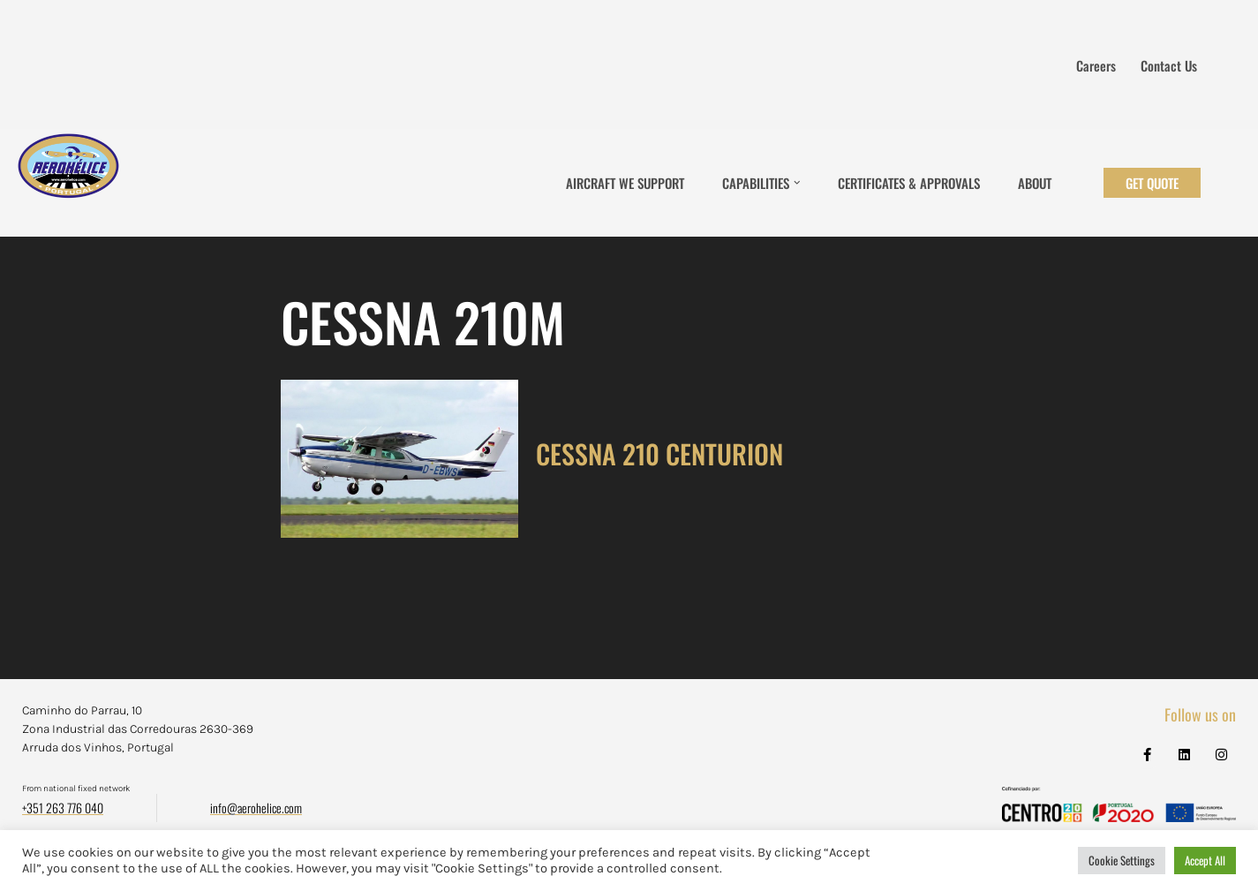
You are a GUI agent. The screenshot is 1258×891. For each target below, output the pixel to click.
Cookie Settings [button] (1122, 860)
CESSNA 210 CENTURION (659, 453)
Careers (1096, 65)
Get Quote (1152, 183)
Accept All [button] (1205, 860)
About (1034, 183)
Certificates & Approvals (909, 183)
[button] (797, 182)
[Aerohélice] (68, 183)
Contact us (1169, 65)
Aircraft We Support (625, 183)
